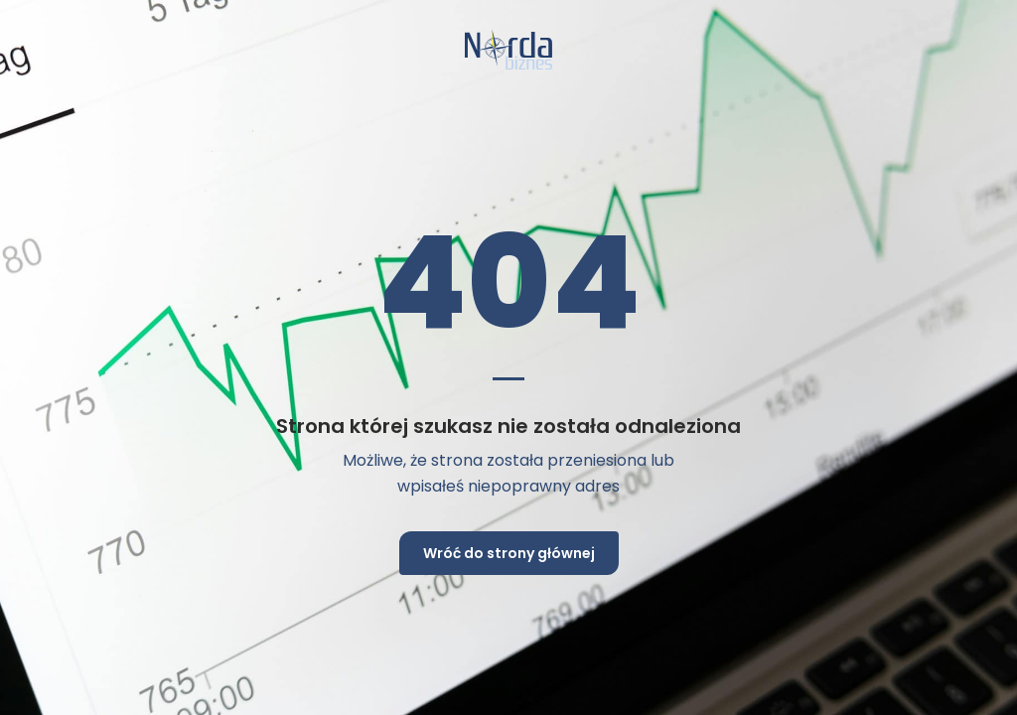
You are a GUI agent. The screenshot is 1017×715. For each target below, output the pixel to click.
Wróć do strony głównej (509, 553)
